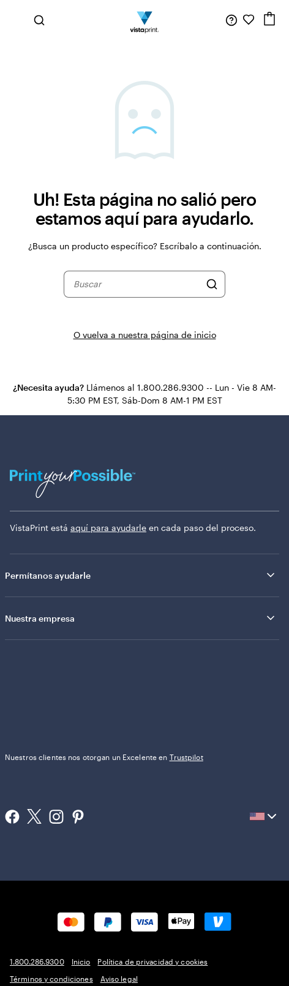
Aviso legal (119, 978)
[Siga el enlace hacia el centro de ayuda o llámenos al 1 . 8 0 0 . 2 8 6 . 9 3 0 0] (231, 19)
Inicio (81, 961)
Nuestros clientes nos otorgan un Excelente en (104, 757)
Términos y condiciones (51, 978)
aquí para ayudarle (108, 527)
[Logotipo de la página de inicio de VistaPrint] (145, 19)
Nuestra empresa (141, 618)
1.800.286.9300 (37, 961)
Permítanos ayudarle (141, 575)
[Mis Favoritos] (248, 19)
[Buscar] (212, 284)
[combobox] (136, 284)
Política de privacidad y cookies (152, 961)
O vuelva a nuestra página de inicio (144, 334)
